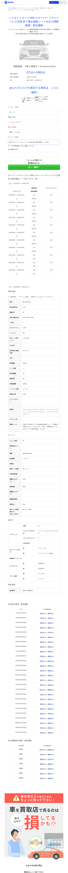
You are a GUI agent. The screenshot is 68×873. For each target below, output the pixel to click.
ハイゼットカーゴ (28, 8)
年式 (12, 127)
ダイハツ (20, 8)
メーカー (13, 107)
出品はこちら (54, 2)
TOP (9, 8)
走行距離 (13, 149)
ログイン (63, 2)
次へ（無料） (34, 167)
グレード (13, 137)
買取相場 (14, 8)
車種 (12, 117)
